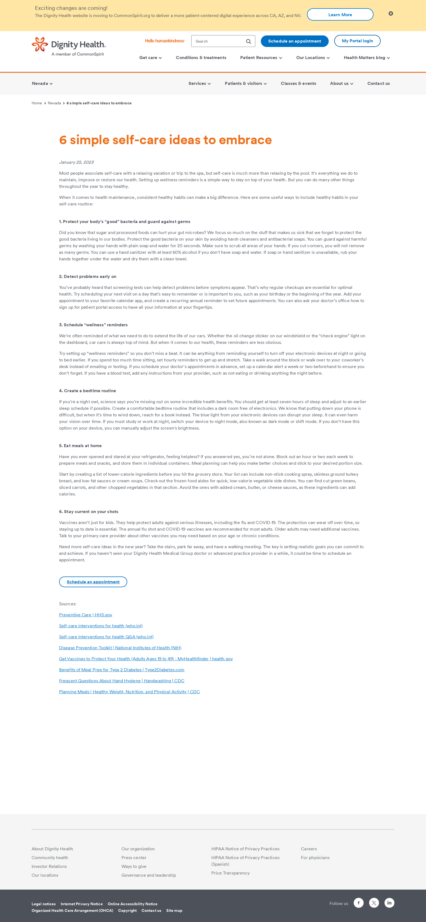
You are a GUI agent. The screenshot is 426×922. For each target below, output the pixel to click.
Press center (133, 857)
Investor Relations (49, 866)
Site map (174, 910)
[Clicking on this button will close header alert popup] (391, 13)
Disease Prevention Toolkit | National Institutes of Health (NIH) (120, 752)
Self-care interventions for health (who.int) (101, 730)
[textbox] (223, 41)
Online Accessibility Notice (133, 904)
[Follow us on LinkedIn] (389, 904)
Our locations (45, 875)
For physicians (315, 857)
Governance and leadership (148, 875)
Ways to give (133, 866)
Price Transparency (230, 873)
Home (39, 103)
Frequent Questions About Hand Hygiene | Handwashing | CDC (121, 785)
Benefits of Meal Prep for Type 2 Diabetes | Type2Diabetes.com (121, 774)
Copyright (127, 910)
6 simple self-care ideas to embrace (99, 103)
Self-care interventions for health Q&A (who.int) (106, 741)
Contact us (151, 910)
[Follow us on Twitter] (374, 900)
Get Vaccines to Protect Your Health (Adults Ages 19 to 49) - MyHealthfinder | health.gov (146, 763)
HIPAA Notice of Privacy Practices (245, 848)
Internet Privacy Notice (82, 904)
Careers (309, 848)
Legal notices (44, 904)
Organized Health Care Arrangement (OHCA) (72, 910)
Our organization (138, 848)
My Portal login (357, 40)
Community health (50, 857)
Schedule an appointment (294, 41)
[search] (250, 41)
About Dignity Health (52, 848)
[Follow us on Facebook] (359, 904)
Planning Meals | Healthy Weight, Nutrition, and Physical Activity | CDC (129, 796)
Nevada (56, 103)
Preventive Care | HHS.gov (85, 719)
